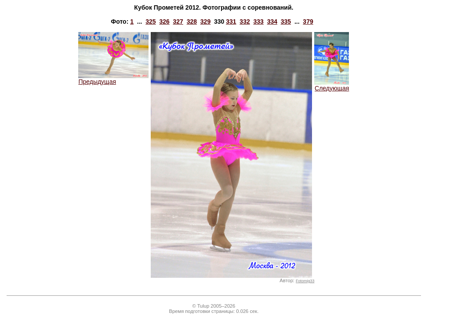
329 (205, 21)
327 (178, 21)
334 (272, 21)
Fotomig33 (305, 281)
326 (164, 21)
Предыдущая (113, 78)
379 (308, 21)
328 (192, 21)
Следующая (331, 85)
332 (245, 21)
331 (231, 21)
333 (258, 21)
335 (286, 21)
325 (150, 21)
